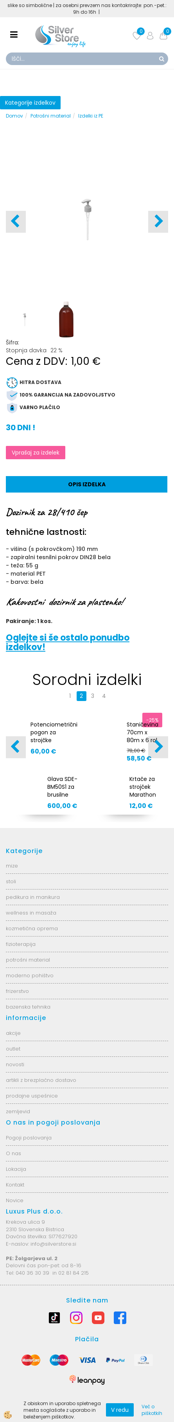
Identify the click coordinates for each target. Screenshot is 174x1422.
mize (12, 866)
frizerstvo (17, 991)
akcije (13, 1033)
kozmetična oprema (32, 928)
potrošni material (28, 960)
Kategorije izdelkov (30, 103)
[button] (158, 222)
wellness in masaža (31, 913)
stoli (11, 881)
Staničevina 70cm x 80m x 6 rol (142, 732)
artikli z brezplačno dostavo (41, 1080)
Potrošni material (50, 115)
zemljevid (18, 1111)
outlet (13, 1048)
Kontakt (15, 1184)
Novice (14, 1200)
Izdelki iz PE (90, 115)
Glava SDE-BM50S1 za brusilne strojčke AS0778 (62, 794)
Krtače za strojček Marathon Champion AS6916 (143, 794)
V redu (120, 1410)
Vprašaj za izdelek (35, 452)
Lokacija (16, 1169)
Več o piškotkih (152, 1410)
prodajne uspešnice (32, 1096)
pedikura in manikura (33, 897)
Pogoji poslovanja (29, 1137)
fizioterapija (21, 944)
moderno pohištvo (30, 975)
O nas (13, 1153)
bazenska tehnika (28, 1007)
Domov (14, 115)
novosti (15, 1064)
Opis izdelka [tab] (87, 484)
